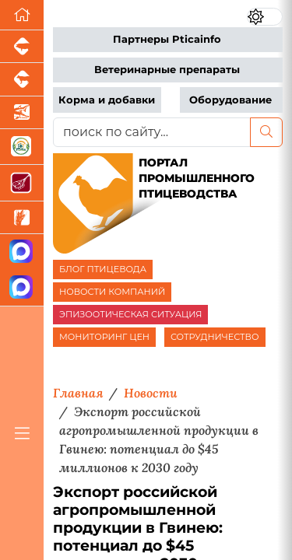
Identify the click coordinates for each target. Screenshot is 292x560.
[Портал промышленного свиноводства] (22, 46)
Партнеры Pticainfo (167, 39)
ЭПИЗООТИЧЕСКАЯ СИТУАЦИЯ (130, 314)
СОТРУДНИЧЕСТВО (215, 336)
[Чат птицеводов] (22, 288)
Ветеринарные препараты (167, 69)
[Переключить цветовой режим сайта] (265, 17)
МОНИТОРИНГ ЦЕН (104, 336)
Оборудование (230, 100)
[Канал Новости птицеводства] (22, 252)
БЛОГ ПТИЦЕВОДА (102, 269)
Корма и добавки (106, 100)
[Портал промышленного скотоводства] (22, 79)
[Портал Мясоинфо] (22, 183)
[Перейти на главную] (22, 15)
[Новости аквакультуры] (22, 112)
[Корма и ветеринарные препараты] (22, 147)
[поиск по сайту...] (152, 132)
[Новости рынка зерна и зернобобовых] (22, 217)
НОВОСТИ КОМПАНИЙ (112, 291)
